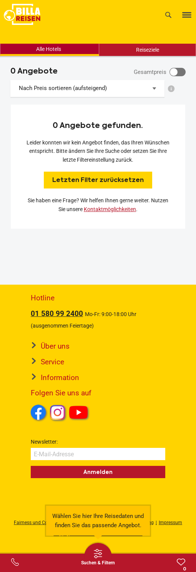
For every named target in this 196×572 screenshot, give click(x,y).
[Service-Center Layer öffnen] (15, 562)
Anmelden (98, 472)
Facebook (38, 412)
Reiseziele (147, 49)
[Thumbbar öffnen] (98, 556)
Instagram (57, 412)
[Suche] (168, 15)
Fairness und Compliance (40, 522)
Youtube (79, 413)
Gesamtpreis (150, 72)
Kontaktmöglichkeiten (110, 209)
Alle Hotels (48, 49)
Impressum (170, 522)
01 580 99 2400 (57, 313)
